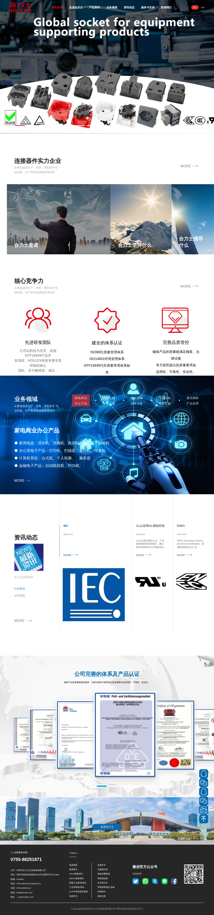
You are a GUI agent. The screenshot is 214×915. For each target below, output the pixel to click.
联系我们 (166, 7)
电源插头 (73, 869)
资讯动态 (129, 7)
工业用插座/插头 (76, 887)
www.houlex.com (25, 897)
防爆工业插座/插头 (78, 883)
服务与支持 (148, 7)
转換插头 (101, 891)
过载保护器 (102, 869)
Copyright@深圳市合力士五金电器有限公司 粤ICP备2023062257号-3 (107, 908)
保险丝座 (101, 896)
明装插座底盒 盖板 (106, 887)
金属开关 (101, 865)
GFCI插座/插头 (76, 874)
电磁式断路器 (103, 874)
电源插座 (73, 865)
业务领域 (111, 7)
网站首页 (57, 7)
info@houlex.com (25, 892)
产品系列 (94, 7)
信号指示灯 (102, 883)
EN (202, 7)
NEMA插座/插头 (76, 878)
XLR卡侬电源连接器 (78, 891)
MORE (189, 180)
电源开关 (73, 896)
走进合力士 (76, 7)
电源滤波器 (102, 878)
